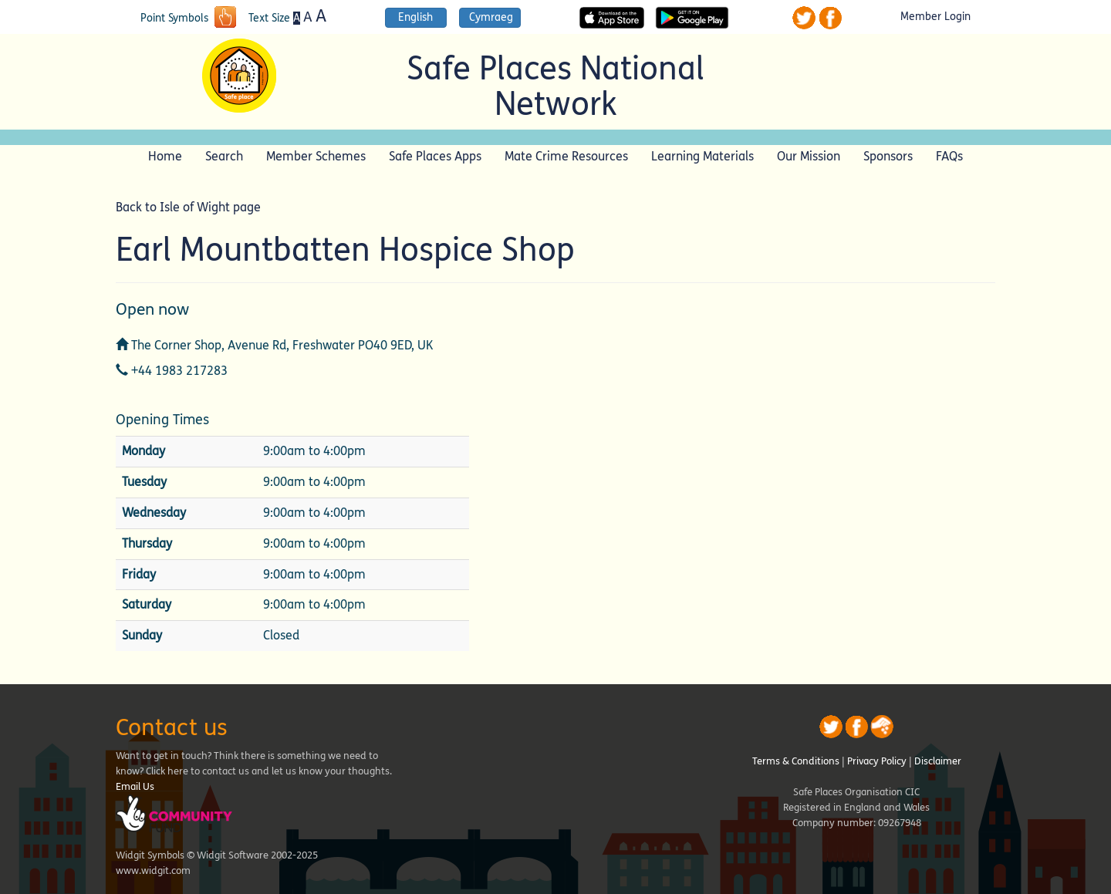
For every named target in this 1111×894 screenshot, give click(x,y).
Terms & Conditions (795, 761)
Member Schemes (316, 156)
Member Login (935, 17)
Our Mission (808, 156)
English (415, 17)
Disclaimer (937, 761)
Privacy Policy (877, 761)
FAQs (949, 156)
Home (165, 156)
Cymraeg (491, 17)
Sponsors (888, 156)
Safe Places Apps (435, 156)
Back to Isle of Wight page (188, 207)
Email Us (135, 787)
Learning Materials (702, 156)
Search (224, 156)
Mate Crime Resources (566, 156)
